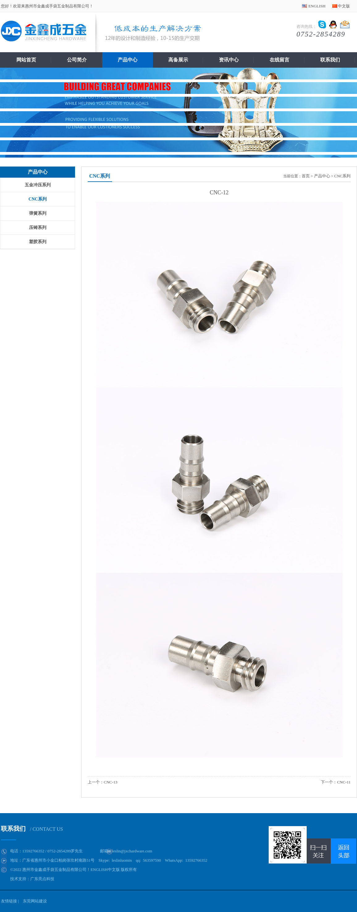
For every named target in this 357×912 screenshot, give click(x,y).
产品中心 (127, 59)
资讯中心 (229, 59)
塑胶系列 (37, 241)
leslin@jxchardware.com (132, 851)
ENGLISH (317, 6)
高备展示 (178, 59)
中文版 (344, 6)
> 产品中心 (320, 176)
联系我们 (330, 59)
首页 (306, 176)
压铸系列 (37, 227)
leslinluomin (122, 860)
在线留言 (279, 59)
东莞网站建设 (35, 901)
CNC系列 (37, 199)
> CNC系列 (341, 176)
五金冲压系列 (38, 185)
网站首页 (26, 59)
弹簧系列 (37, 213)
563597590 (152, 860)
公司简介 (77, 59)
